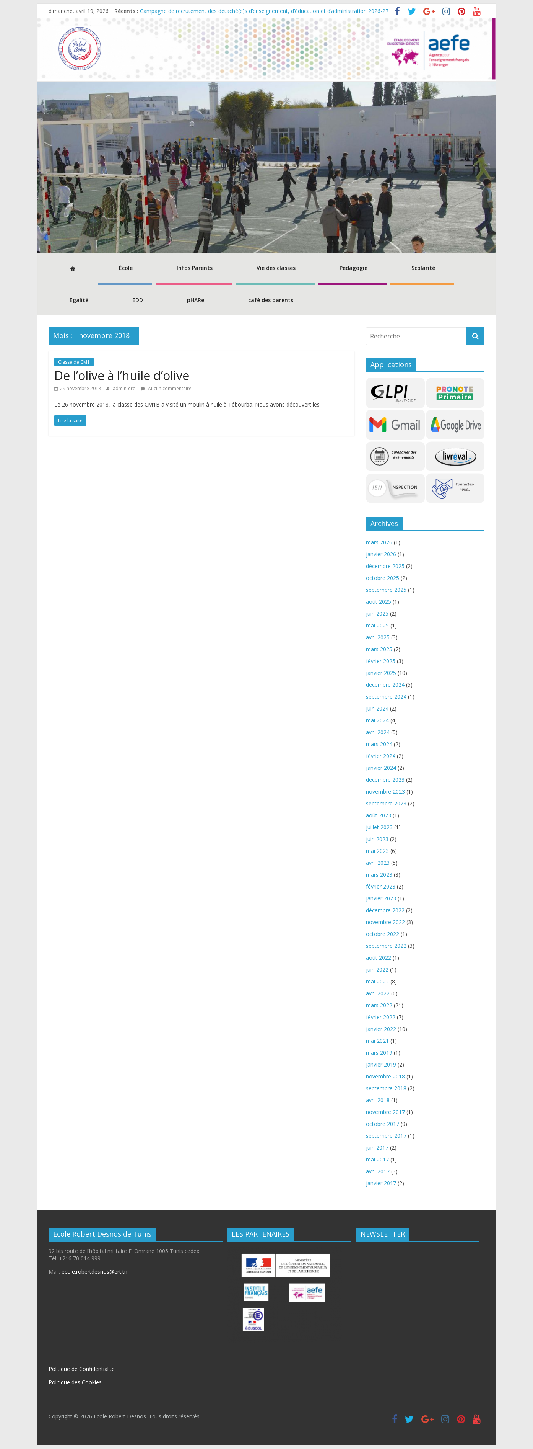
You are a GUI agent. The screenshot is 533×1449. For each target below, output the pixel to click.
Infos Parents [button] (195, 267)
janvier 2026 (381, 554)
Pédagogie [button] (353, 267)
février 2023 (380, 886)
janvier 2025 (381, 672)
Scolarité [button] (423, 267)
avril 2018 (378, 1100)
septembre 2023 (386, 803)
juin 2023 (377, 839)
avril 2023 (378, 862)
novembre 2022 (385, 922)
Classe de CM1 (74, 362)
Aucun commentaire (166, 388)
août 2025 (378, 601)
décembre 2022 (385, 910)
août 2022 (378, 957)
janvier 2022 (381, 1028)
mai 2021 (377, 1040)
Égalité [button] (79, 300)
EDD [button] (137, 300)
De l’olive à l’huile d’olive (121, 375)
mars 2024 (379, 744)
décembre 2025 (385, 566)
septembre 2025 (386, 589)
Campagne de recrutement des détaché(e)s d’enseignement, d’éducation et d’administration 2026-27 (264, 11)
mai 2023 (377, 850)
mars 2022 (379, 1005)
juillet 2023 (379, 827)
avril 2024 (378, 732)
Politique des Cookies (75, 1382)
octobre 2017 (382, 1123)
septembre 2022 (386, 945)
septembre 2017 (386, 1135)
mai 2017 (377, 1159)
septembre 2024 (386, 696)
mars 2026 (379, 542)
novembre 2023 (385, 791)
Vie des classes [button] (276, 267)
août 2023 (378, 815)
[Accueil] (71, 268)
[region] (266, 167)
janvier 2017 (381, 1183)
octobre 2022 (382, 934)
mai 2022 (377, 981)
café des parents (270, 300)
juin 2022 (377, 969)
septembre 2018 (386, 1088)
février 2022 (380, 1017)
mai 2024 (377, 720)
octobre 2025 (382, 578)
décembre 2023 (385, 779)
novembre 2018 (385, 1076)
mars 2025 (379, 649)
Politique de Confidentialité (82, 1368)
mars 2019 (379, 1052)
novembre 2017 (385, 1112)
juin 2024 (377, 708)
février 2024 (380, 756)
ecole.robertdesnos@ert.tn (94, 1271)
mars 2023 (379, 874)
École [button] (126, 267)
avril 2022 (378, 993)
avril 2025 (378, 637)
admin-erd (125, 388)
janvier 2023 (381, 898)
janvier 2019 (381, 1064)
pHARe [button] (195, 300)
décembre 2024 (385, 684)
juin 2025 (377, 613)
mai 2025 (377, 625)
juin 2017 (377, 1147)
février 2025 (380, 661)
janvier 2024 (381, 767)
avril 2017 (378, 1171)
